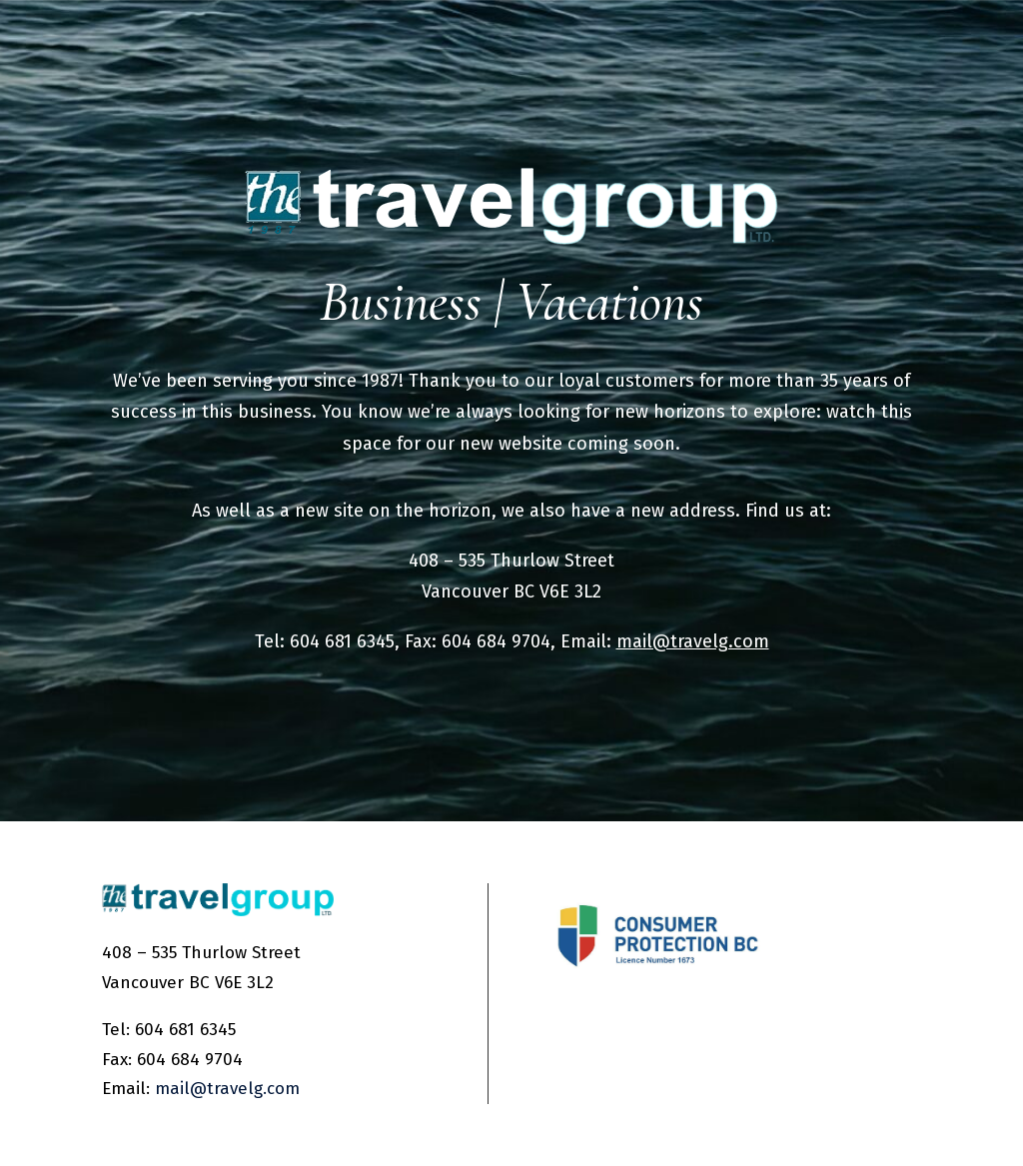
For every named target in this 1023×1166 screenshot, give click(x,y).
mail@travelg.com (692, 641)
